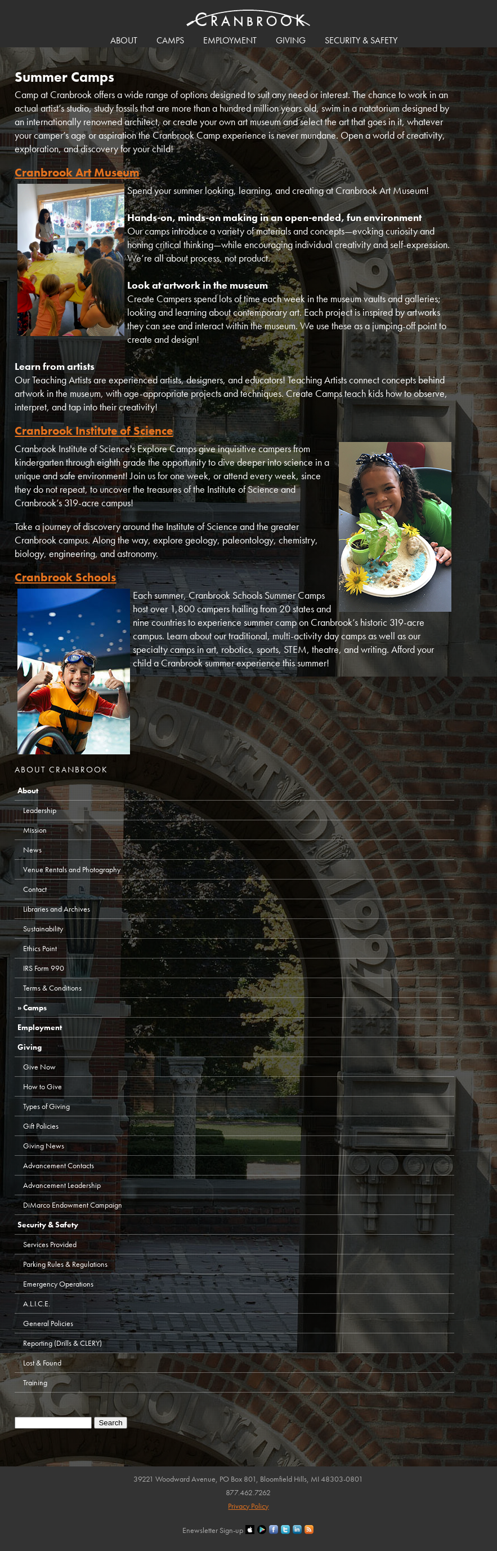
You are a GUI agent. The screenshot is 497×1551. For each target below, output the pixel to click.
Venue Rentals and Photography (71, 869)
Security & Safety (361, 40)
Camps (170, 40)
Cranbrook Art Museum (77, 172)
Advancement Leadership (62, 1185)
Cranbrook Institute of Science (94, 430)
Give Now (39, 1067)
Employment (230, 40)
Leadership (39, 810)
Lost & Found (42, 1363)
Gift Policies (41, 1126)
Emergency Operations (58, 1284)
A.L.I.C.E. (36, 1303)
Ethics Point (40, 948)
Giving (291, 40)
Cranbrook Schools (65, 577)
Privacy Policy (248, 1506)
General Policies (48, 1323)
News (32, 850)
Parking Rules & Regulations (65, 1264)
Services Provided (50, 1244)
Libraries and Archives (56, 909)
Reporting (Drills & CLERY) (62, 1343)
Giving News (43, 1146)
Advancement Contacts (58, 1165)
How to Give (42, 1086)
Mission (35, 830)
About (123, 40)
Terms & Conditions (52, 988)
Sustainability (43, 928)
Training (35, 1382)
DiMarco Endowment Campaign (72, 1205)
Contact (35, 889)
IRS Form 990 (43, 968)
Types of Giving (46, 1106)
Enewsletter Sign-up (212, 1530)
